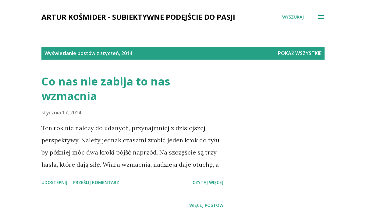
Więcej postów (206, 205)
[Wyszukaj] (293, 17)
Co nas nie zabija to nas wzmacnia (105, 88)
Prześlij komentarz (96, 182)
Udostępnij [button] (54, 182)
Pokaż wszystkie (300, 53)
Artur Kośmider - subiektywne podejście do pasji (138, 17)
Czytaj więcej (208, 182)
